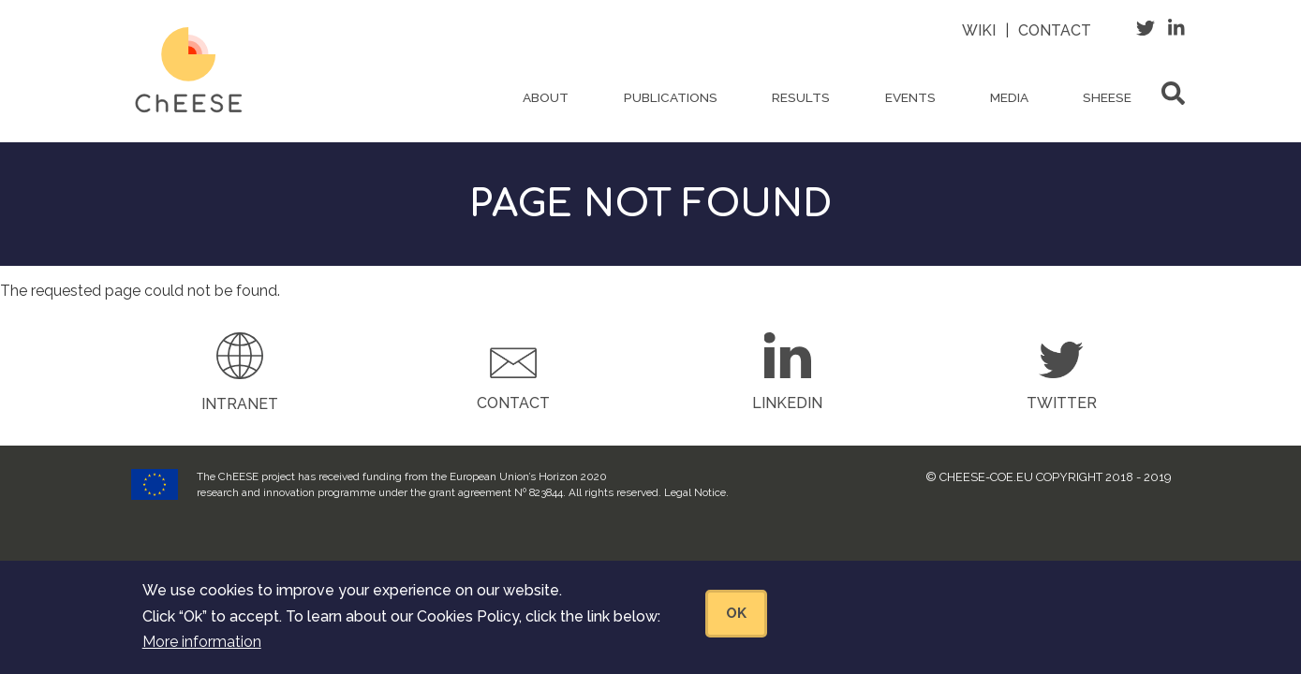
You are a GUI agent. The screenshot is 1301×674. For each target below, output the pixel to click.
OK (736, 622)
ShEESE (1107, 97)
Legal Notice (695, 492)
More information (201, 651)
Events (910, 97)
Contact (1054, 30)
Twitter (1062, 403)
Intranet (239, 404)
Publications (670, 97)
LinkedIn (787, 403)
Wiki (979, 30)
